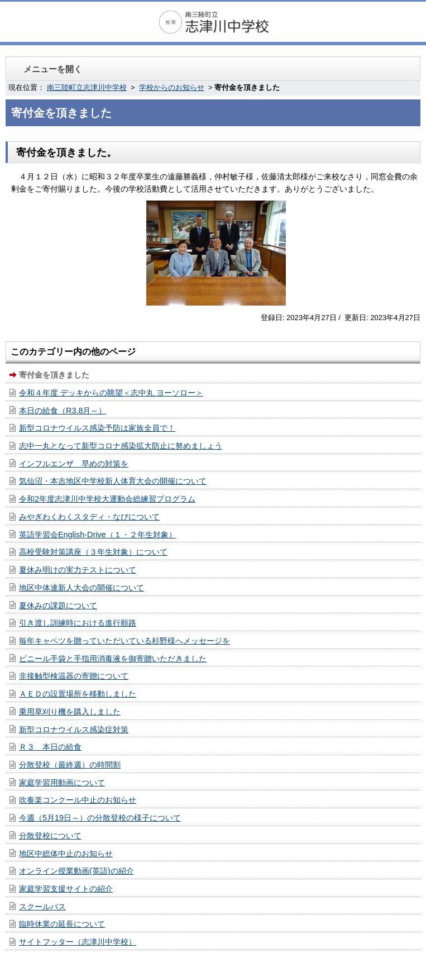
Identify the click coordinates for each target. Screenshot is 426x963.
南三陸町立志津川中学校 (87, 87)
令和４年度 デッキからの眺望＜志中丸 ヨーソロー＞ (111, 392)
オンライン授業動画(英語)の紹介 (76, 870)
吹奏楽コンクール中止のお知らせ (77, 799)
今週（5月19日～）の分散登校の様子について (100, 817)
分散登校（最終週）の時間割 (70, 764)
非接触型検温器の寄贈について (73, 675)
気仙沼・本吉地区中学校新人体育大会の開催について (113, 480)
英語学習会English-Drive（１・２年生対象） (97, 534)
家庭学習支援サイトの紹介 (66, 888)
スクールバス (42, 906)
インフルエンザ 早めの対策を (73, 463)
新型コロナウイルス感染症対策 (73, 729)
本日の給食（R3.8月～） (62, 410)
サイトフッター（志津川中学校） (77, 941)
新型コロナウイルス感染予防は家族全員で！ (97, 427)
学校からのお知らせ (171, 87)
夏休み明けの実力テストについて (77, 569)
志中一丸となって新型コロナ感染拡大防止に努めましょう (120, 445)
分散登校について (50, 835)
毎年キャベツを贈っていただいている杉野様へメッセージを (124, 640)
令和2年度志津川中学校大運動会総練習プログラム (107, 498)
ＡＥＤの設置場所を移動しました (77, 693)
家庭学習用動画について (62, 782)
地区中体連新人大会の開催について (81, 587)
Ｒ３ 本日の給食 (50, 746)
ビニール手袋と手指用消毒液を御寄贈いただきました (113, 658)
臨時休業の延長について (62, 923)
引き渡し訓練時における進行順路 (77, 622)
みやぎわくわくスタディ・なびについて (89, 516)
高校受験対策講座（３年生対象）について (93, 551)
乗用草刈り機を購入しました (70, 711)
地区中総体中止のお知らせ (66, 853)
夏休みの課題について (58, 605)
